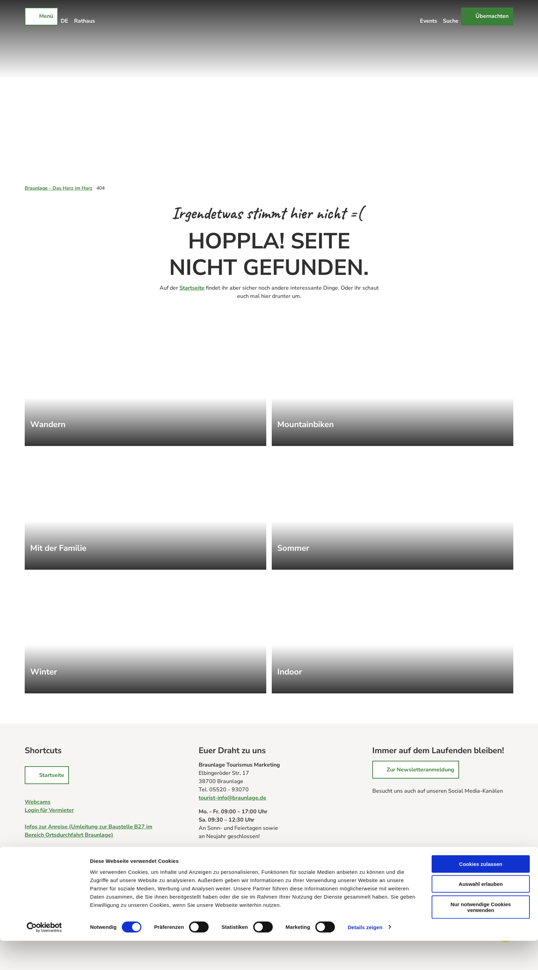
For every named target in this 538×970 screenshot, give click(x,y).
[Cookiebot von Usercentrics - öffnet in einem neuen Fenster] (44, 956)
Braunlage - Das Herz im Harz (58, 188)
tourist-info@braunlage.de (232, 798)
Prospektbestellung (224, 861)
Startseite (191, 288)
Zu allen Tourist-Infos (226, 853)
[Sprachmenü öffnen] (64, 16)
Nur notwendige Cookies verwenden (481, 936)
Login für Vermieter (49, 810)
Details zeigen (365, 956)
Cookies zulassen (480, 893)
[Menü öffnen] (41, 16)
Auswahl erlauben (481, 913)
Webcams (37, 802)
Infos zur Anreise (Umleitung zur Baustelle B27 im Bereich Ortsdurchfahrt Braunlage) (88, 831)
